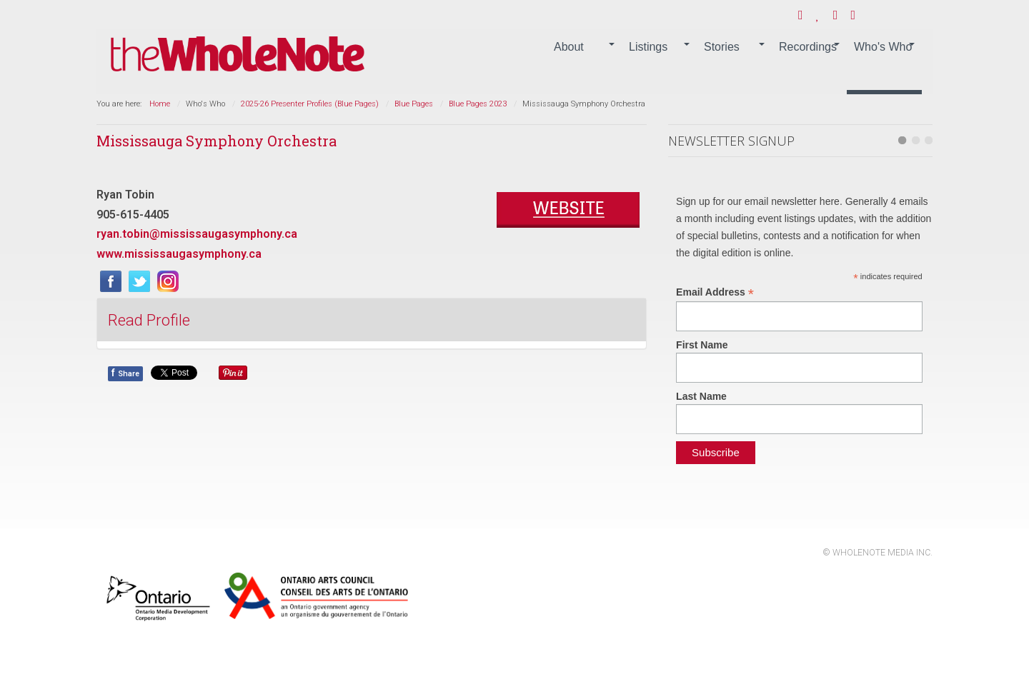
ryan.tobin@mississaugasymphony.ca (196, 234)
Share (125, 372)
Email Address (715, 292)
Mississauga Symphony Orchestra (216, 140)
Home (159, 104)
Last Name (701, 396)
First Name (701, 345)
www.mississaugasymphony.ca (179, 254)
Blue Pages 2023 (478, 104)
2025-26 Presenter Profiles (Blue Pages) (310, 104)
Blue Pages (413, 104)
